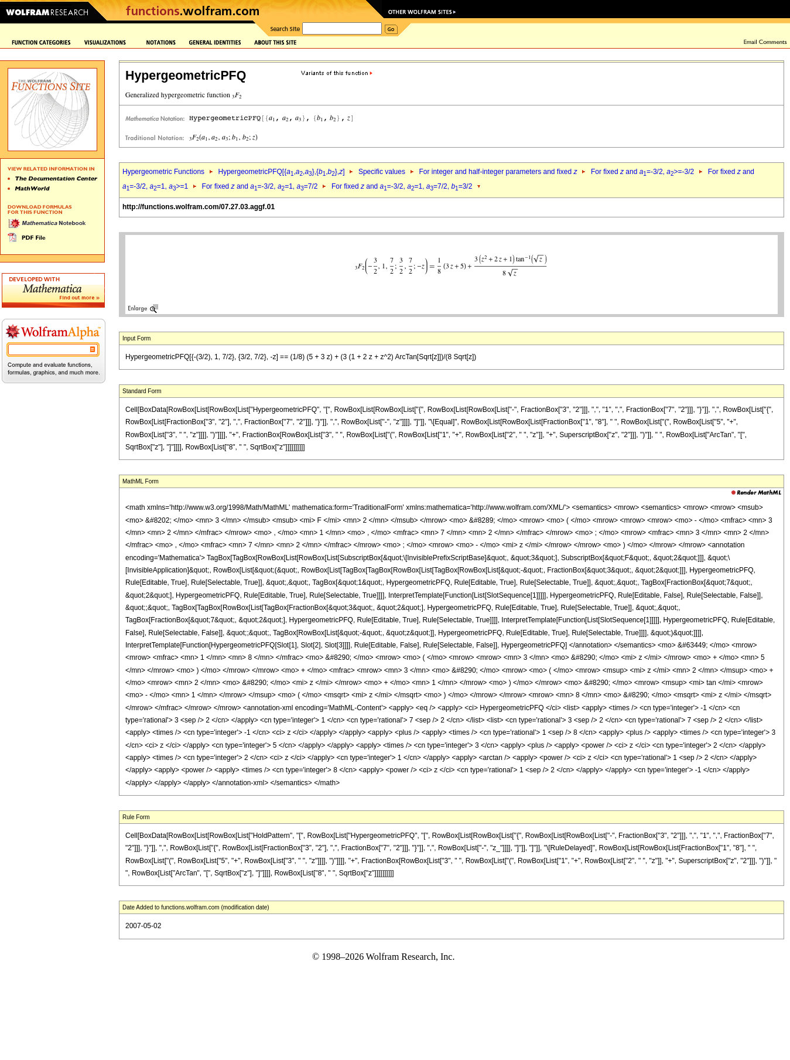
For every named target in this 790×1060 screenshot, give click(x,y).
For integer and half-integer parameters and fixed (498, 172)
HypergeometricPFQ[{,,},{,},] (281, 172)
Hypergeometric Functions (163, 172)
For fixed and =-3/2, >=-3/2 (642, 172)
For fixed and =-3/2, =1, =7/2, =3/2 (402, 186)
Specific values (381, 172)
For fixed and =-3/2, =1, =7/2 (260, 186)
